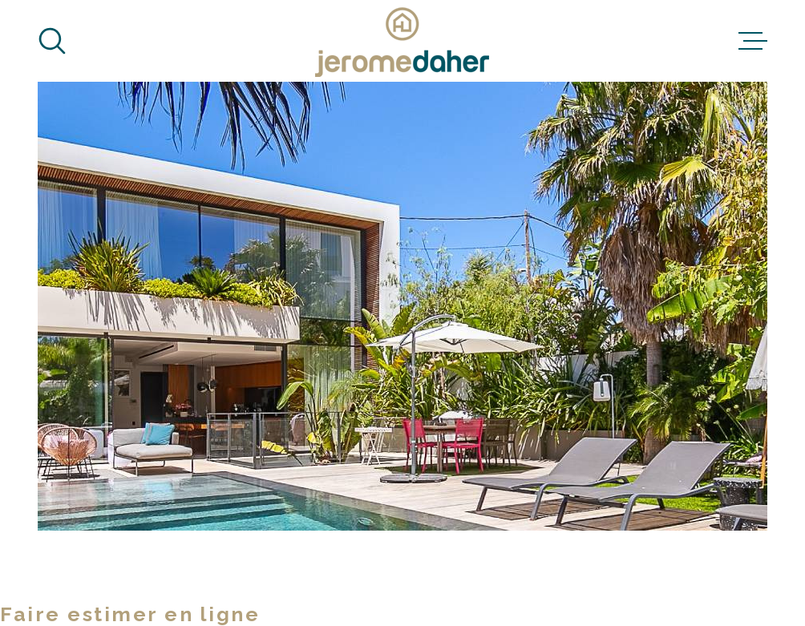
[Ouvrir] (52, 40)
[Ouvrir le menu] (752, 40)
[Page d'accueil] (402, 41)
